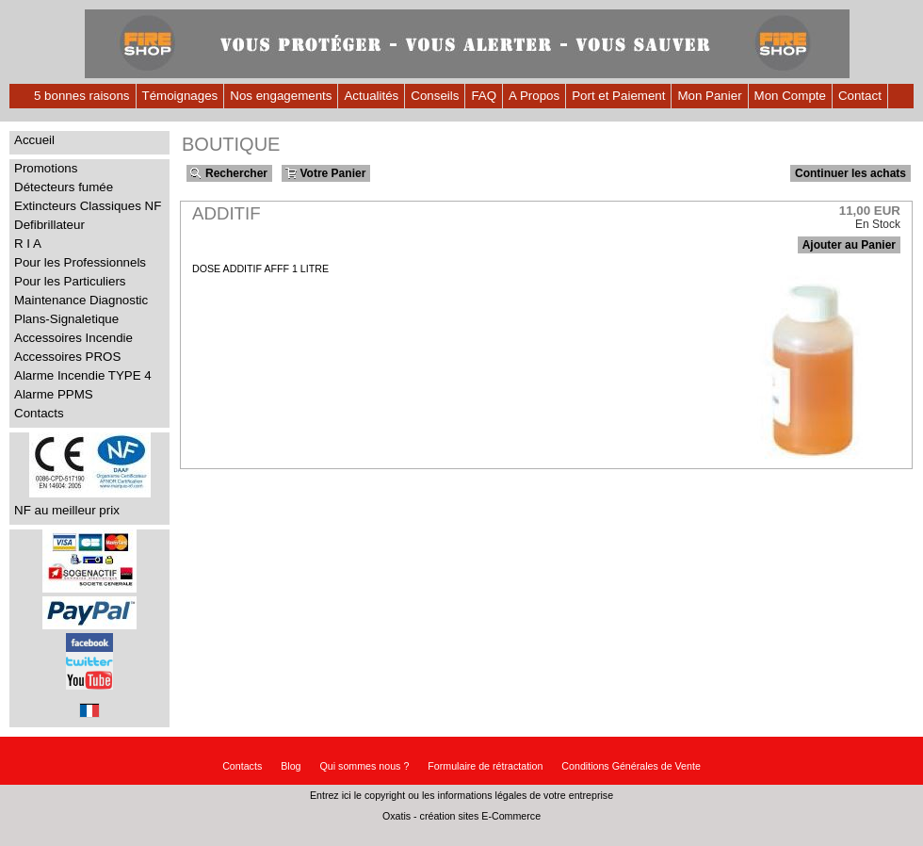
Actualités (371, 96)
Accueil (34, 140)
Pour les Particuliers (70, 281)
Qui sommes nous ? (365, 766)
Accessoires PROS (67, 357)
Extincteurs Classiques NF (87, 206)
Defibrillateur (49, 225)
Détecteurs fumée (63, 187)
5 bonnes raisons (82, 96)
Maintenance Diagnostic (81, 300)
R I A (27, 243)
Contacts (39, 413)
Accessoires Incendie (73, 338)
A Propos (534, 96)
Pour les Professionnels (80, 262)
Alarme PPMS (53, 394)
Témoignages (180, 96)
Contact (860, 96)
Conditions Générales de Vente (631, 766)
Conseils (435, 96)
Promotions (45, 168)
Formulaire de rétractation (485, 766)
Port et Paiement (618, 96)
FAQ (483, 96)
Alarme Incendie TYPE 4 (83, 375)
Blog (290, 766)
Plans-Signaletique (66, 319)
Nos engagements (281, 96)
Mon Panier (709, 96)
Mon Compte (790, 96)
